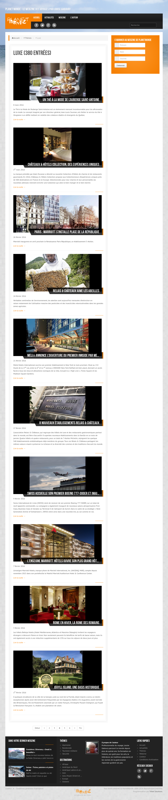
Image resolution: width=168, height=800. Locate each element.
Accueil (36, 17)
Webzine (62, 17)
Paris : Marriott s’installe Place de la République (67, 232)
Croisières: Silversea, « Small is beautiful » (38, 750)
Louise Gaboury (18, 21)
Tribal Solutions (155, 791)
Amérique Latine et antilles (72, 770)
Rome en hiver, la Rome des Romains (76, 623)
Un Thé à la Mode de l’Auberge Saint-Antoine (71, 100)
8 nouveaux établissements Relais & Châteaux (69, 423)
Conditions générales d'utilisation (30, 788)
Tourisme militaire (69, 751)
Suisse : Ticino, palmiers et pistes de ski (39, 768)
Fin (80, 728)
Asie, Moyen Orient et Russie (72, 776)
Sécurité (65, 753)
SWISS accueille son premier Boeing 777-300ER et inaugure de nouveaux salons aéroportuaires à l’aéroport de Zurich (63, 493)
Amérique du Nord (69, 767)
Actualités (49, 17)
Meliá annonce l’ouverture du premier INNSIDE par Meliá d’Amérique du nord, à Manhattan (63, 355)
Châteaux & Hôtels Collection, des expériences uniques (63, 164)
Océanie (65, 781)
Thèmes (28, 38)
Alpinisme (66, 745)
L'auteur (74, 17)
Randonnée (67, 748)
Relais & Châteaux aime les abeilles (76, 291)
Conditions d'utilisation (148, 759)
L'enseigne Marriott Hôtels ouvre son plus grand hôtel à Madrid (63, 561)
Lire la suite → (19, 119)
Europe (65, 778)
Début (37, 728)
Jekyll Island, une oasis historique (76, 687)
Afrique (65, 764)
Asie (64, 773)
